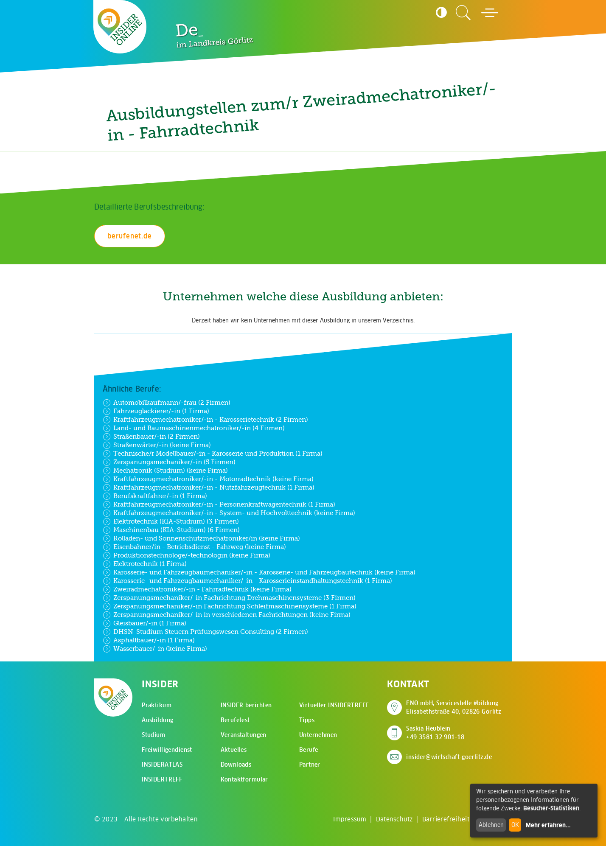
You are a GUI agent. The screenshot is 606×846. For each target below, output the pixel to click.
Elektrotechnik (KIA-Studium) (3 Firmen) (171, 521)
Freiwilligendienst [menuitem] (167, 749)
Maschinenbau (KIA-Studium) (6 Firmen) (171, 530)
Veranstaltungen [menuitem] (244, 734)
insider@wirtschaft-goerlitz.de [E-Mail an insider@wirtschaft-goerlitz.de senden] (449, 757)
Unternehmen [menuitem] (318, 734)
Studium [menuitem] (153, 734)
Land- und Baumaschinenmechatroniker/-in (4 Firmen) (194, 428)
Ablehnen (491, 824)
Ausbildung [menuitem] (157, 720)
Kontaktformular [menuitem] (244, 779)
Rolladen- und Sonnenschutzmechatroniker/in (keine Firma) (201, 538)
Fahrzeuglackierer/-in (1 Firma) (156, 411)
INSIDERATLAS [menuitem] (162, 764)
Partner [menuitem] (309, 764)
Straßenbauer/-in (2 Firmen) (151, 436)
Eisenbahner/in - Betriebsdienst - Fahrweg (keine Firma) (194, 547)
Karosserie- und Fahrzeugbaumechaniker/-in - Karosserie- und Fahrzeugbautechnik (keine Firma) (259, 572)
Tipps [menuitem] (306, 720)
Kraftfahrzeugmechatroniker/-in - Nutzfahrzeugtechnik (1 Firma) (208, 487)
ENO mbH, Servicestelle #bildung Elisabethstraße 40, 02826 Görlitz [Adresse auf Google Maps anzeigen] (453, 707)
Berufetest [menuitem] (235, 720)
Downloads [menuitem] (236, 764)
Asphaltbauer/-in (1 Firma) (149, 640)
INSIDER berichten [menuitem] (246, 705)
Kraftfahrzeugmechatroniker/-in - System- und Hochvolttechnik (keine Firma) (229, 513)
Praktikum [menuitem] (156, 705)
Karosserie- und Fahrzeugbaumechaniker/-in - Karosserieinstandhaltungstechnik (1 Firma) (247, 581)
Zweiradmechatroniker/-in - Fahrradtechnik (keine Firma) (197, 589)
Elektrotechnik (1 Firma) (145, 564)
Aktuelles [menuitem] (234, 749)
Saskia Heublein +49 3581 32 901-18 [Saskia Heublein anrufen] (435, 732)
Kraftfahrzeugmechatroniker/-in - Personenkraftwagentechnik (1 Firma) (219, 504)
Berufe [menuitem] (308, 749)
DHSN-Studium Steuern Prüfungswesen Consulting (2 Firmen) (205, 631)
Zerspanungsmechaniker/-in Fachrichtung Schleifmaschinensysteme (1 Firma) (229, 606)
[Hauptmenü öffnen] (489, 12)
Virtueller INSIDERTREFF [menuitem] (334, 705)
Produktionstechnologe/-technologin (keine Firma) (186, 555)
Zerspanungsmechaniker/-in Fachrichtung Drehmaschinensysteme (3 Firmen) (229, 598)
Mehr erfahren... (548, 825)
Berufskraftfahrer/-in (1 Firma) (155, 496)
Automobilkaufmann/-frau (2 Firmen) (166, 402)
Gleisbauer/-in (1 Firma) (144, 623)
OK (515, 824)
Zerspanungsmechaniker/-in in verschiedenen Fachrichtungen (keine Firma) (227, 615)
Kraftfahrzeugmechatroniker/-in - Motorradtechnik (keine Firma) (208, 479)
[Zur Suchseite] (463, 12)
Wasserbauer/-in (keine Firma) (155, 648)
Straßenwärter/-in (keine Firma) (157, 445)
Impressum (349, 819)
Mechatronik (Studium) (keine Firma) (165, 470)
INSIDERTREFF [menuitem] (162, 779)
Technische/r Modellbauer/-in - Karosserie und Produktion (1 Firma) (213, 453)
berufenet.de (129, 236)
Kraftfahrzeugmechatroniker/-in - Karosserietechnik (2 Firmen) (205, 419)
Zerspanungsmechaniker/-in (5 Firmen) (169, 462)
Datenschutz (394, 819)
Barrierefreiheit (445, 819)
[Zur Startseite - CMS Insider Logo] (120, 26)
